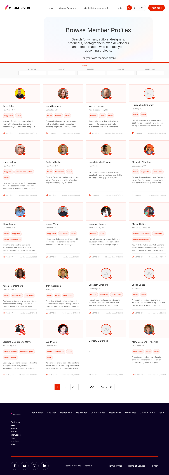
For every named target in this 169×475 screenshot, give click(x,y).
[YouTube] (25, 466)
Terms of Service (136, 465)
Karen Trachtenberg (13, 285)
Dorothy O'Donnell (98, 340)
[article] (20, 110)
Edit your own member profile (98, 58)
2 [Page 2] (65, 387)
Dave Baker (9, 106)
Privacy (154, 465)
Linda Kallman (10, 162)
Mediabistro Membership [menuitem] (96, 8)
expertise (32, 69)
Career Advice (98, 412)
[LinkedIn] (45, 466)
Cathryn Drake (53, 162)
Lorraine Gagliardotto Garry (17, 342)
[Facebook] (14, 466)
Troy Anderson (53, 285)
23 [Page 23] (92, 387)
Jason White (52, 224)
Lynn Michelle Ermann (100, 162)
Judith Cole (51, 342)
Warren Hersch (96, 106)
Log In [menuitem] (119, 8)
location (121, 69)
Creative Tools (147, 412)
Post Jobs (156, 7)
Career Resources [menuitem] (68, 8)
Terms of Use (115, 465)
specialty (62, 69)
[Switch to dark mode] (135, 7)
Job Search (37, 412)
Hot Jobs (51, 412)
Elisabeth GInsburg (98, 284)
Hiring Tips (130, 412)
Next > (106, 387)
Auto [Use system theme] (141, 8)
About (161, 412)
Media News (115, 412)
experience (150, 69)
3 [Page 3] (73, 387)
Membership (66, 412)
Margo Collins (139, 224)
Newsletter (81, 412)
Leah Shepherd (53, 106)
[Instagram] (35, 466)
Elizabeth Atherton (141, 162)
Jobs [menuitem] (50, 8)
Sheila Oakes (138, 284)
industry (91, 69)
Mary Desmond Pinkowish (145, 342)
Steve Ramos (9, 224)
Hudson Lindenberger (143, 105)
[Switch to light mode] (129, 7)
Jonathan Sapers (97, 224)
